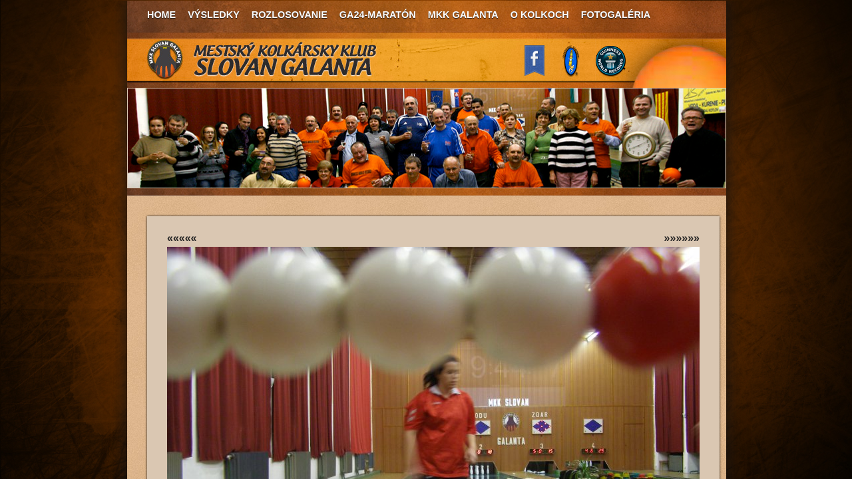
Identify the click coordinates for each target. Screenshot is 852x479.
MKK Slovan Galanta (262, 60)
